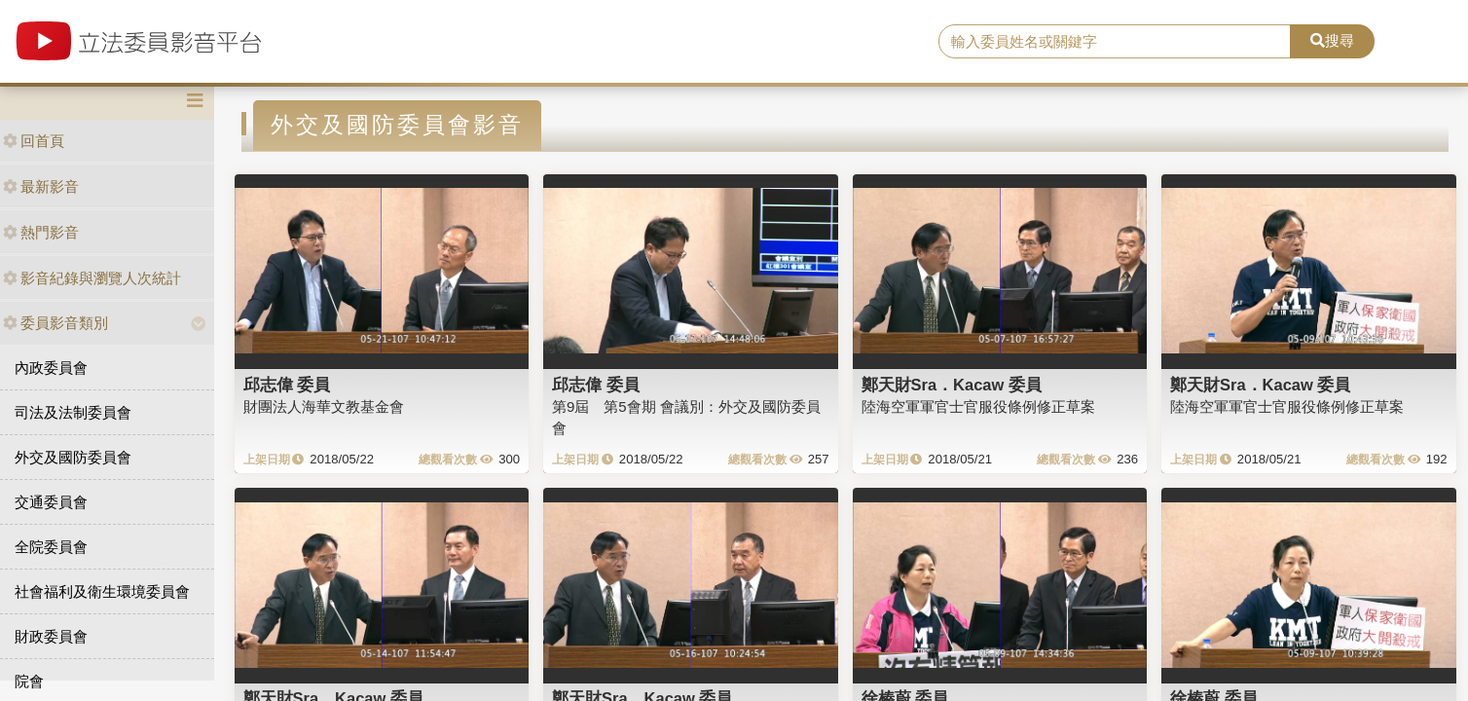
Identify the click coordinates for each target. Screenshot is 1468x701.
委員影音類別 (55, 322)
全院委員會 (51, 546)
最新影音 (41, 186)
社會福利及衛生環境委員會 (102, 591)
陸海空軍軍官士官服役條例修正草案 (978, 406)
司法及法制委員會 (73, 412)
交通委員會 (51, 502)
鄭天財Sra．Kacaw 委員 (952, 384)
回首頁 (33, 140)
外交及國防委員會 (73, 457)
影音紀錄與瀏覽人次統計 (92, 278)
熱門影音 (41, 232)
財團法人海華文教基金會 (323, 406)
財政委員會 (51, 636)
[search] (1114, 41)
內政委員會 (51, 367)
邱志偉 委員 (287, 384)
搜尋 (1332, 40)
